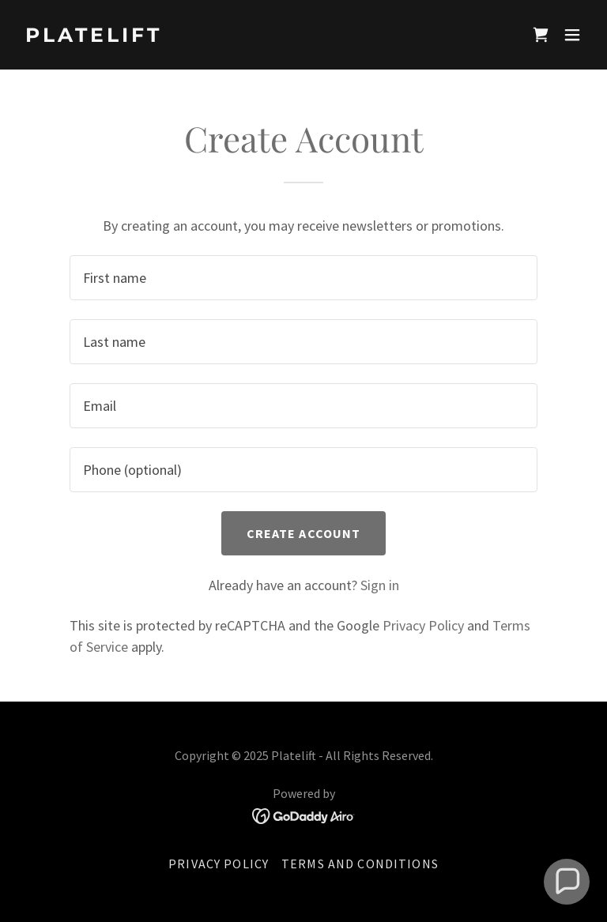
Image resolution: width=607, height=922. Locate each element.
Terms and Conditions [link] (360, 863)
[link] (93, 37)
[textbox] (303, 277)
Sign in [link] (379, 585)
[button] (572, 35)
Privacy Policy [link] (423, 625)
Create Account (304, 533)
